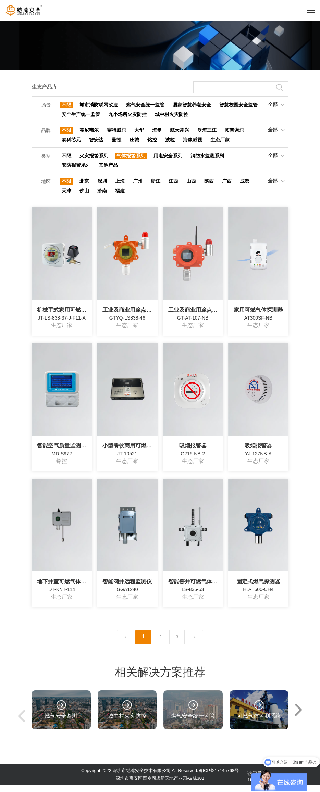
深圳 (102, 186)
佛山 (84, 196)
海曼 (157, 132)
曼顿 (116, 142)
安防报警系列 (76, 169)
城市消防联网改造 (98, 105)
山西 (191, 186)
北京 (84, 186)
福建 (120, 196)
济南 (102, 196)
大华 (139, 132)
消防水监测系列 (207, 159)
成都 (244, 186)
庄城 (134, 142)
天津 (66, 196)
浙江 (155, 186)
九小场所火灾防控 (127, 115)
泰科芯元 (71, 142)
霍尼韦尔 (89, 132)
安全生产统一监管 (81, 115)
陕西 (209, 186)
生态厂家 (220, 142)
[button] (298, 716)
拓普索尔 (234, 132)
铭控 (152, 142)
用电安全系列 (167, 159)
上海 (120, 186)
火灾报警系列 (93, 159)
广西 (227, 186)
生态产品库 (45, 87)
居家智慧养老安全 (192, 105)
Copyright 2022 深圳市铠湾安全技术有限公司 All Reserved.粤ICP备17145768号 (160, 777)
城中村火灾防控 (171, 115)
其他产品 (108, 169)
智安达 (96, 142)
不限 (66, 105)
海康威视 (192, 142)
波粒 (170, 142)
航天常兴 (179, 132)
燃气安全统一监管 (145, 105)
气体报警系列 (130, 159)
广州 (138, 186)
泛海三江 (207, 132)
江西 (173, 186)
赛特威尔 (116, 132)
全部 (276, 104)
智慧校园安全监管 (238, 105)
